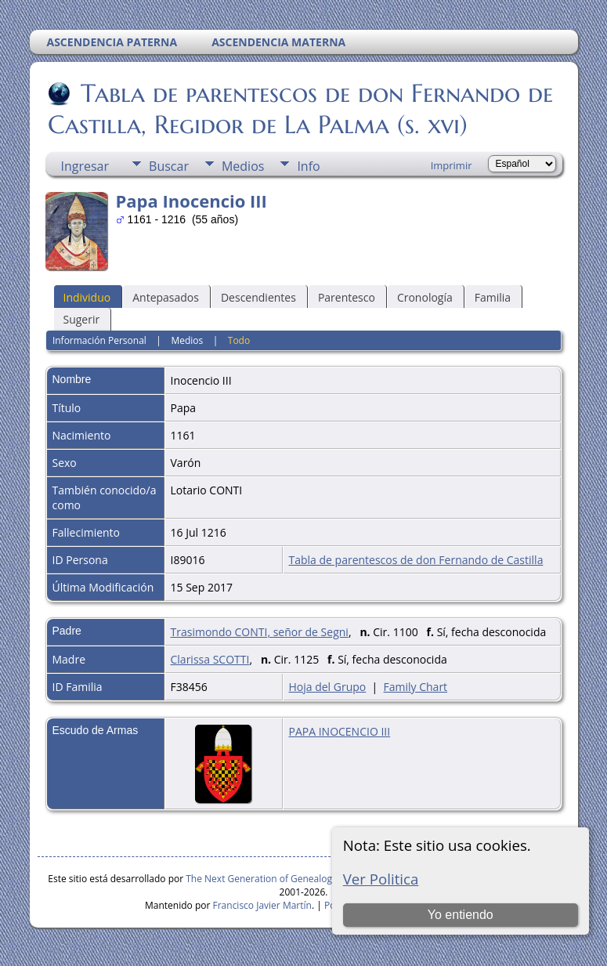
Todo (239, 340)
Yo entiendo (460, 914)
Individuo (87, 297)
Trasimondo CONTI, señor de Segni (260, 631)
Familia (493, 297)
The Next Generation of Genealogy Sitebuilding (288, 878)
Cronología (425, 297)
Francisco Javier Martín (262, 905)
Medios (243, 166)
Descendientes (258, 297)
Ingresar (85, 166)
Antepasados (165, 297)
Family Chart (416, 686)
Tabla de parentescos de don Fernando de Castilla (416, 559)
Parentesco (346, 297)
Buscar (169, 166)
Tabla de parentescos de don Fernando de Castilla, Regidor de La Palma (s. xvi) (300, 109)
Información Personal (99, 340)
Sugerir (81, 319)
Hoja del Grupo (328, 686)
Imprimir (451, 165)
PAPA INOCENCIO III (340, 731)
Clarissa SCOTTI (210, 659)
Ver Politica (381, 878)
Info (308, 166)
